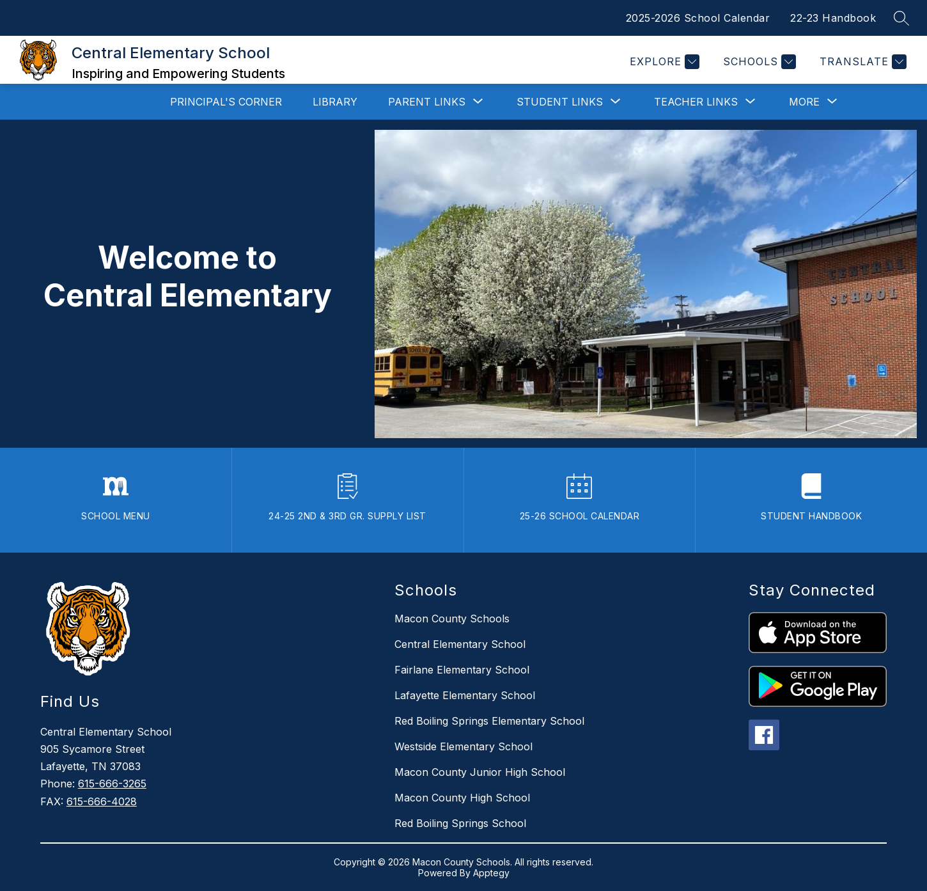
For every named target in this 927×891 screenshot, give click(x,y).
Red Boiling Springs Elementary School (489, 720)
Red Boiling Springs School (460, 823)
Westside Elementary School (463, 746)
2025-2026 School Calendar (698, 18)
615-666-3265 (112, 783)
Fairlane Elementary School (461, 669)
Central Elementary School (460, 644)
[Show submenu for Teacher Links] (696, 101)
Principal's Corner (226, 101)
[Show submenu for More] (804, 101)
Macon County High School (462, 797)
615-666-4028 (101, 801)
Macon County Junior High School (479, 772)
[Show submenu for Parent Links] (426, 101)
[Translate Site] (861, 62)
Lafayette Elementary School (464, 695)
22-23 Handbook (833, 18)
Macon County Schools (452, 618)
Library (335, 101)
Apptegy (491, 872)
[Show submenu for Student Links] (560, 101)
